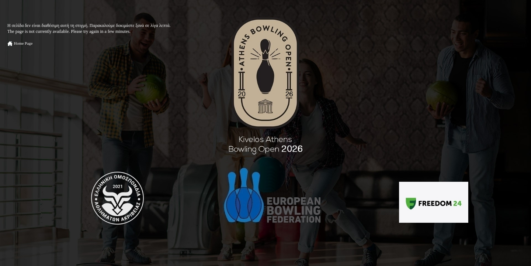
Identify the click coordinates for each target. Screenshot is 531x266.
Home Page (23, 43)
